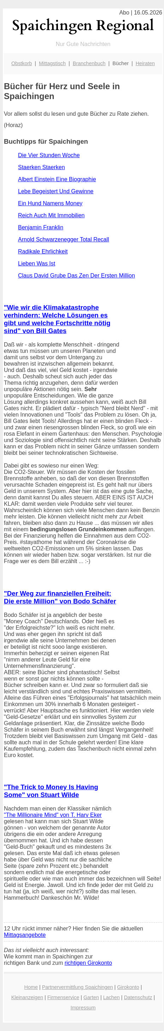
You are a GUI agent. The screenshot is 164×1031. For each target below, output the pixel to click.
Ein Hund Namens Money (50, 203)
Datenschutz (138, 997)
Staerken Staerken (41, 167)
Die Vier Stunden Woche (49, 155)
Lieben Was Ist (36, 263)
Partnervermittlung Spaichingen (77, 987)
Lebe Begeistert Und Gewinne (55, 191)
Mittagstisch (52, 63)
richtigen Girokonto (88, 963)
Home (31, 987)
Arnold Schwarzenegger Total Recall (63, 239)
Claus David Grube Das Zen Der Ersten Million (76, 276)
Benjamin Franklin (40, 227)
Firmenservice (63, 997)
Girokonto (128, 987)
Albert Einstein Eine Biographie (57, 179)
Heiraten (145, 63)
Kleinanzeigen (27, 997)
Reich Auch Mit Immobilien (51, 215)
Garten (91, 997)
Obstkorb (21, 63)
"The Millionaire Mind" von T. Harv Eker (53, 815)
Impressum (82, 1007)
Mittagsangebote (25, 935)
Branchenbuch (89, 63)
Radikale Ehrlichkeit (43, 251)
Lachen (111, 997)
